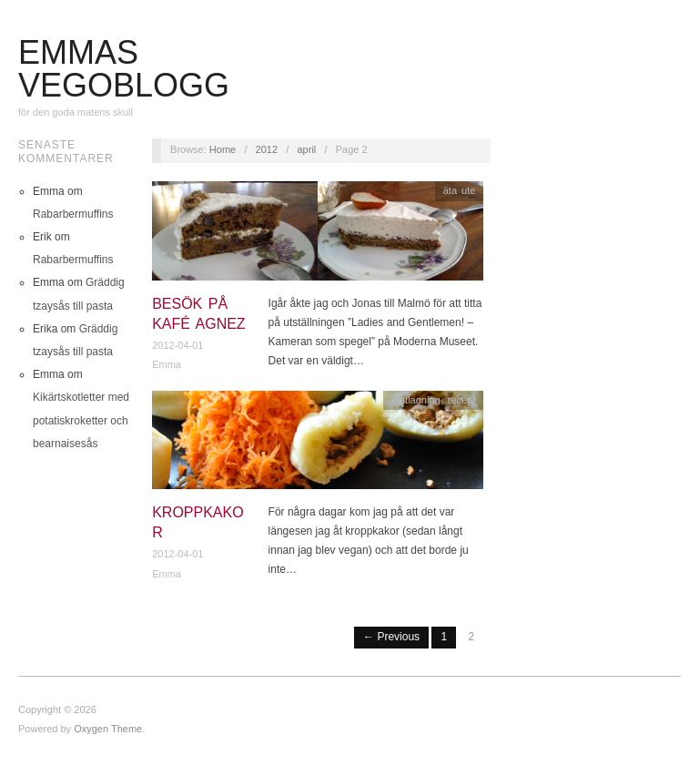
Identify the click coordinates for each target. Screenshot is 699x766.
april (307, 149)
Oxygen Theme (108, 728)
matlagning (416, 399)
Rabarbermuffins (73, 214)
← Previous (391, 636)
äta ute (459, 190)
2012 (267, 149)
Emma (166, 364)
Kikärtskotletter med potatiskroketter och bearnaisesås (81, 420)
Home (222, 149)
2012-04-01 (177, 345)
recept (462, 399)
